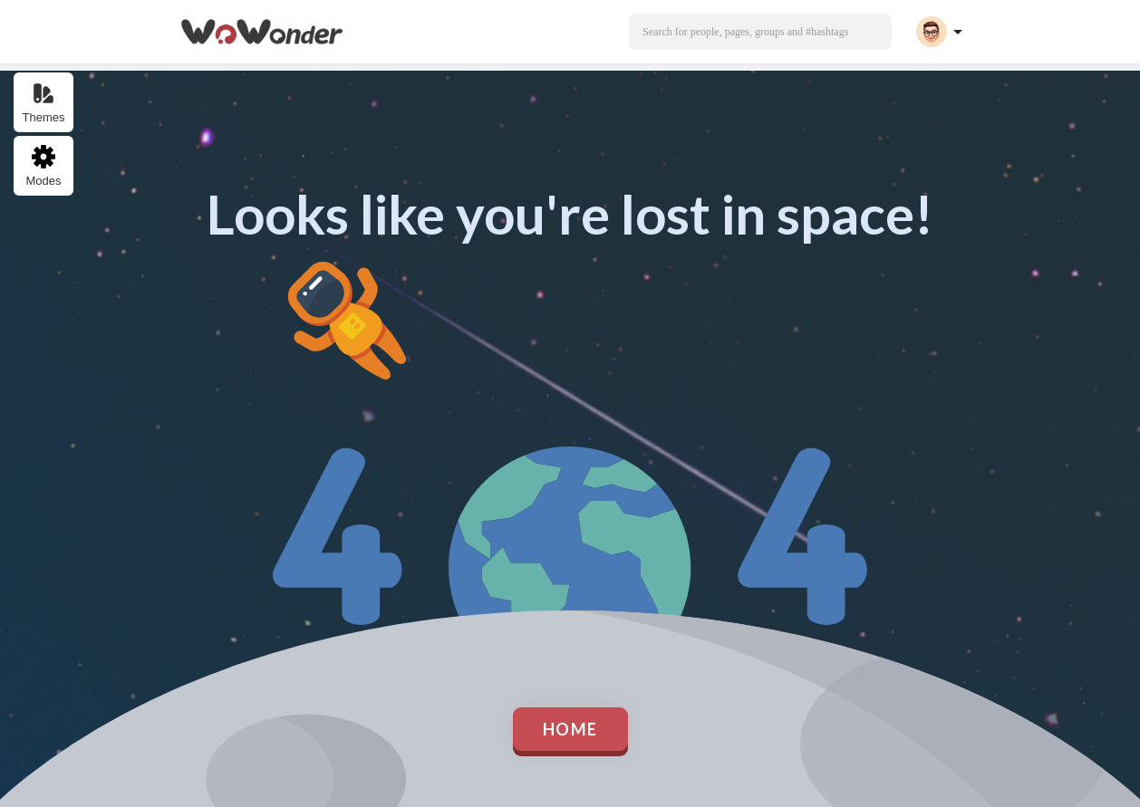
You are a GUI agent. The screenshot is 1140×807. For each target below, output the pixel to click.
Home (570, 729)
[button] (760, 32)
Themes (44, 103)
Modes (43, 166)
